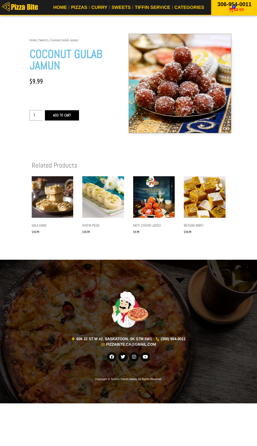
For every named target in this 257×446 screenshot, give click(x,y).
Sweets (121, 7)
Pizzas (79, 7)
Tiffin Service (152, 7)
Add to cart (62, 115)
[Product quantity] (36, 115)
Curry (99, 7)
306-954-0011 (234, 4)
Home (60, 7)
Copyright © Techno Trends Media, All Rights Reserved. (128, 379)
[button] (163, 118)
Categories (189, 7)
